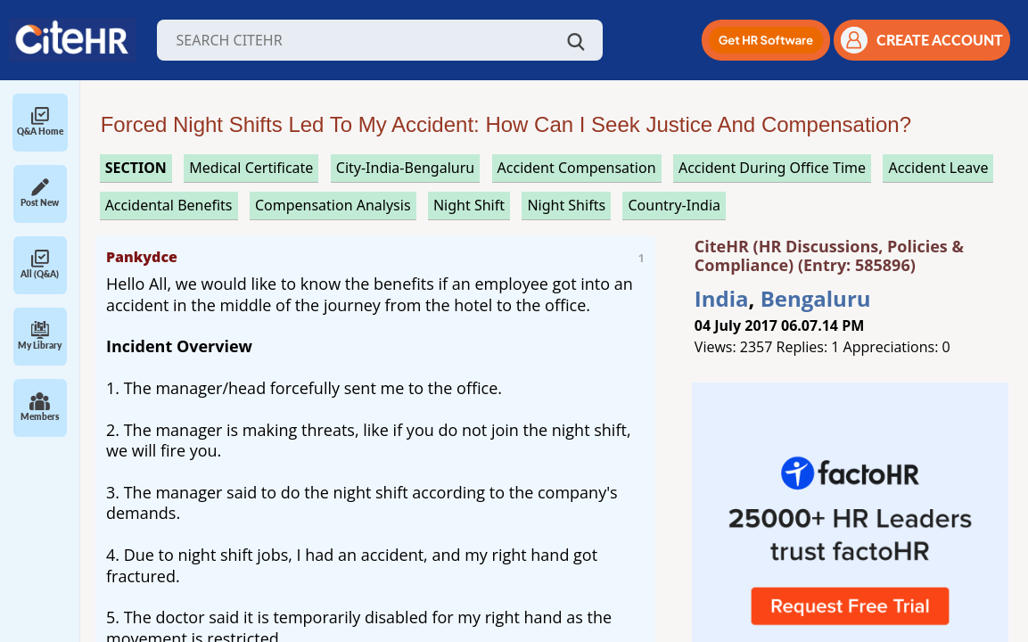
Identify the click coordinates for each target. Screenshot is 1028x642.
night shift (469, 205)
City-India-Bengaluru (405, 167)
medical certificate (251, 167)
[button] (766, 40)
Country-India (674, 205)
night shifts (566, 205)
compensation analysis (333, 205)
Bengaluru (816, 298)
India (722, 298)
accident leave (938, 167)
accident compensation (577, 167)
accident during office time (772, 167)
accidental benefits (169, 205)
